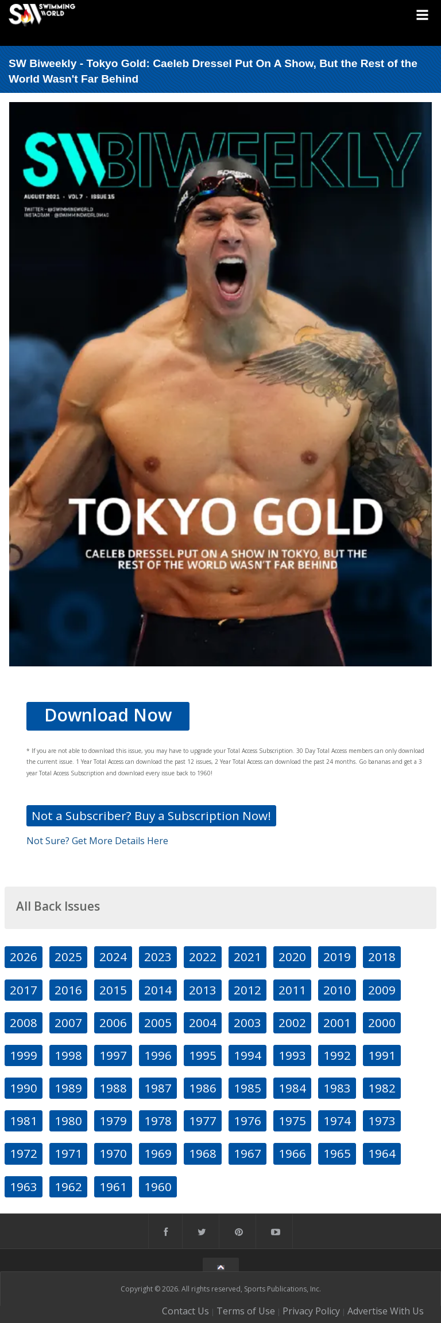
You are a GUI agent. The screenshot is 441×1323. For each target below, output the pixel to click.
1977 (202, 1121)
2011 (292, 990)
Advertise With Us (385, 1311)
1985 (247, 1088)
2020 (292, 957)
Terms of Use (245, 1311)
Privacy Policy (311, 1311)
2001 (337, 1022)
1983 (337, 1088)
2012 (247, 990)
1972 (23, 1153)
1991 (382, 1055)
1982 (382, 1088)
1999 (23, 1055)
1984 (292, 1088)
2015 (113, 990)
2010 (337, 990)
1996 (158, 1055)
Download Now (108, 715)
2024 (113, 957)
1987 (158, 1088)
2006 (113, 1022)
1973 (382, 1121)
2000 (382, 1022)
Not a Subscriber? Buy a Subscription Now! (151, 815)
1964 (382, 1153)
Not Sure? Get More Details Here (97, 840)
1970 (113, 1153)
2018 (382, 957)
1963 (23, 1186)
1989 (68, 1088)
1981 (23, 1121)
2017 (23, 990)
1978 (158, 1121)
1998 (68, 1055)
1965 (337, 1153)
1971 (68, 1153)
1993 (292, 1055)
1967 (247, 1153)
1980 (68, 1121)
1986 (202, 1088)
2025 (68, 957)
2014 (158, 990)
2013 (202, 990)
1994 (247, 1055)
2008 (23, 1022)
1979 (113, 1121)
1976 (247, 1121)
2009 (382, 990)
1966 (292, 1153)
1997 (113, 1055)
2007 (68, 1022)
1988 (113, 1088)
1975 (292, 1121)
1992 (337, 1055)
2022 (202, 957)
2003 (247, 1022)
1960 (158, 1186)
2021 (247, 957)
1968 (202, 1153)
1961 (113, 1186)
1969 (158, 1153)
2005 (158, 1022)
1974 (337, 1121)
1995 (202, 1055)
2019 (337, 957)
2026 (23, 957)
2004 (202, 1022)
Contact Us (185, 1311)
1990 (23, 1088)
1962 (68, 1186)
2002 (292, 1022)
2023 (158, 957)
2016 (68, 990)
